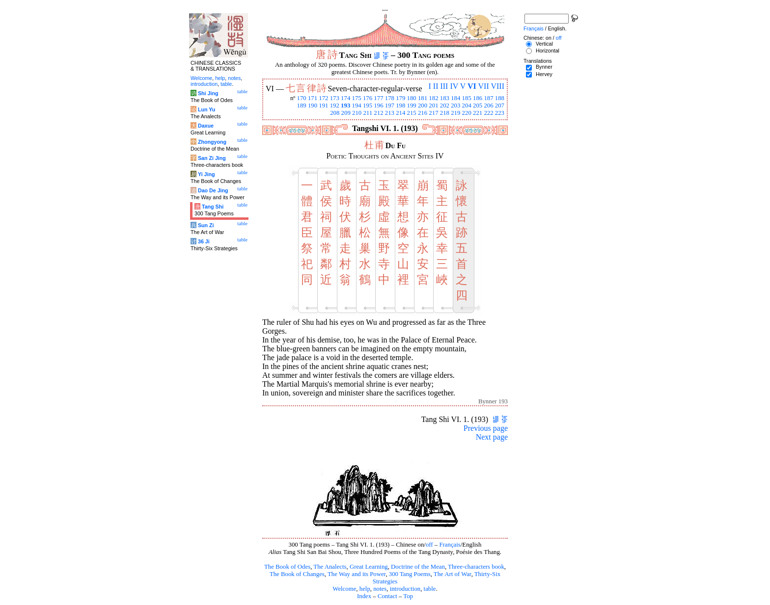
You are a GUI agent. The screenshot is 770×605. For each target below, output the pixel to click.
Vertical (544, 44)
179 (400, 98)
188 (499, 98)
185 (466, 98)
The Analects (329, 566)
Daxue (206, 126)
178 (389, 98)
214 (400, 112)
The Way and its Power (356, 574)
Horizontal (547, 50)
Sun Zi (206, 225)
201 (433, 105)
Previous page (486, 428)
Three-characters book (476, 566)
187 (488, 98)
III (444, 86)
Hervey (544, 74)
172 (323, 98)
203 (455, 105)
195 (367, 105)
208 (334, 112)
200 (422, 105)
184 (455, 98)
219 (455, 112)
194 (356, 105)
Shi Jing (208, 93)
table (430, 588)
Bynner (544, 67)
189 (301, 105)
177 (378, 98)
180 (411, 98)
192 (334, 105)
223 (499, 112)
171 (312, 98)
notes (379, 588)
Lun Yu (206, 109)
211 (367, 112)
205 (477, 105)
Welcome (344, 588)
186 (477, 98)
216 (422, 112)
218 (444, 112)
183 (444, 98)
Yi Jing (206, 174)
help (364, 588)
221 (477, 112)
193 (345, 105)
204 (466, 105)
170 (301, 98)
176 (367, 98)
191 (323, 105)
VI (472, 86)
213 (389, 112)
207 (499, 105)
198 (400, 105)
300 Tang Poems (410, 574)
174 (345, 98)
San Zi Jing (212, 158)
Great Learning (369, 566)
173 (334, 98)
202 (444, 105)
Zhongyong (212, 142)
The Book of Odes (287, 566)
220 (466, 112)
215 (411, 112)
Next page (492, 437)
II (436, 86)
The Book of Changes (297, 574)
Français (449, 544)
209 (346, 112)
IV (454, 86)
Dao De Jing (213, 190)
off (429, 544)
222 (488, 112)
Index (364, 596)
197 (389, 105)
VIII (497, 86)
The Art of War (452, 574)
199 (411, 105)
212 (378, 112)
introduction (405, 588)
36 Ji (204, 241)
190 (312, 105)
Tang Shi (212, 207)
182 (433, 98)
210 (356, 112)
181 (422, 98)
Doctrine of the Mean (418, 566)
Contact (387, 596)
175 (356, 98)
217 (433, 112)
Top (408, 596)
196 (378, 105)
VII (483, 86)
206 (488, 105)
